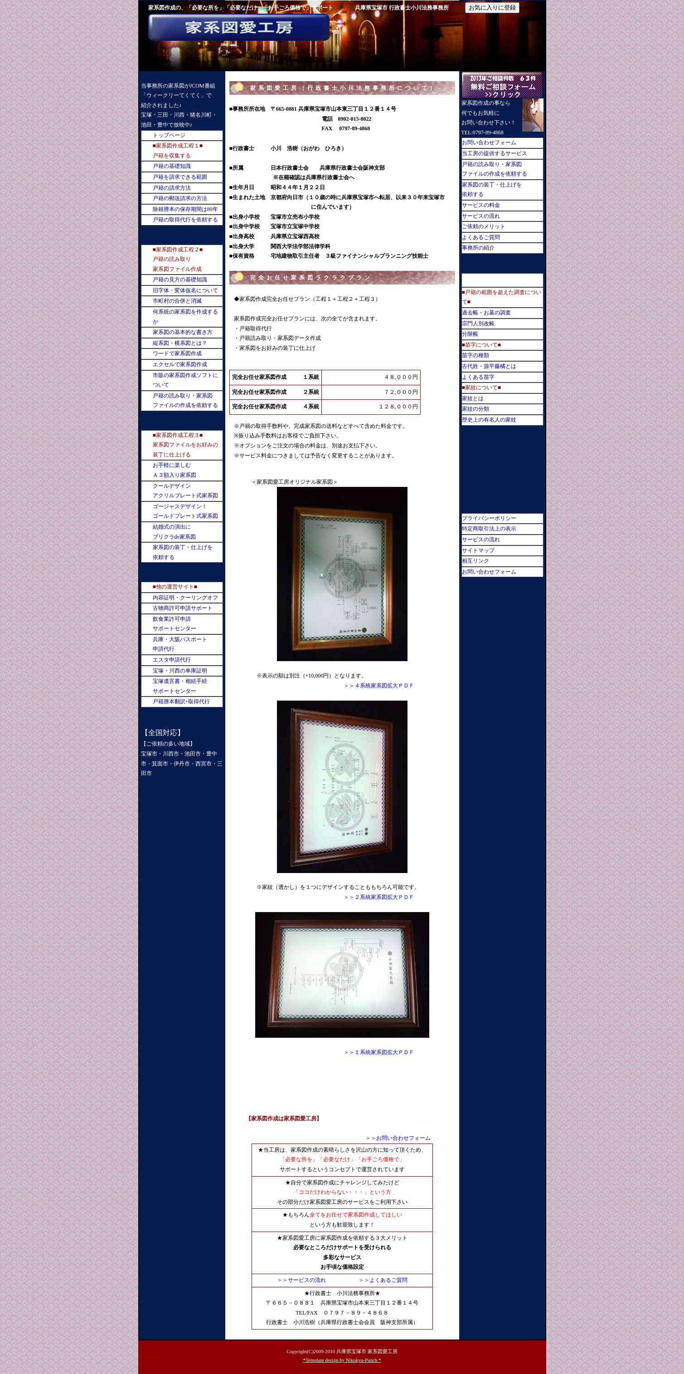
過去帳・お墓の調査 (486, 312)
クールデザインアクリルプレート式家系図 (185, 491)
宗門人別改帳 (478, 323)
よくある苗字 (478, 377)
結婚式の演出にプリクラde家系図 (174, 532)
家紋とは (473, 398)
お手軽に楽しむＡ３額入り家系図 (174, 470)
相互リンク (475, 561)
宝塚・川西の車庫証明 (180, 670)
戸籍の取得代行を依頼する (185, 219)
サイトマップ (478, 550)
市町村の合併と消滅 (177, 301)
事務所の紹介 (478, 248)
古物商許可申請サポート (183, 608)
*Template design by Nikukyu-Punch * (342, 1360)
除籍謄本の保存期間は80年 (185, 209)
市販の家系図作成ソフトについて (185, 380)
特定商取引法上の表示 (489, 528)
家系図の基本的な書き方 (183, 332)
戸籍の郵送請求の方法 (180, 198)
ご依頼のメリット (483, 226)
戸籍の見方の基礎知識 (180, 279)
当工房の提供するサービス (494, 153)
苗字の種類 (475, 355)
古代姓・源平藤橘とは (489, 366)
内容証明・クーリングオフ (185, 597)
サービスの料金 (481, 205)
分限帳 (470, 334)
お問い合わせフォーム (489, 142)
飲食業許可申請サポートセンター (174, 624)
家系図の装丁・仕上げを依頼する (183, 552)
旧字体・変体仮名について (185, 290)
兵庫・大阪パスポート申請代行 (180, 644)
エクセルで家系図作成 (180, 364)
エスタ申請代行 (172, 660)
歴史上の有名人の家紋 (489, 420)
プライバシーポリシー (489, 518)
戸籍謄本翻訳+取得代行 (181, 701)
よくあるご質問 (481, 237)
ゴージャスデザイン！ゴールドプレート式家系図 (185, 511)
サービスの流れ (481, 216)
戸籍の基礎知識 (172, 166)
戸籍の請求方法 (172, 188)
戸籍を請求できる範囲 (180, 177)
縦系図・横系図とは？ (180, 343)
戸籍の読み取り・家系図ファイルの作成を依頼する (185, 401)
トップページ (169, 135)
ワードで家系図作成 (177, 353)
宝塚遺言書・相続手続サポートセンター (180, 686)
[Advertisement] (342, 1090)
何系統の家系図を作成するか (185, 317)
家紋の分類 (475, 409)
